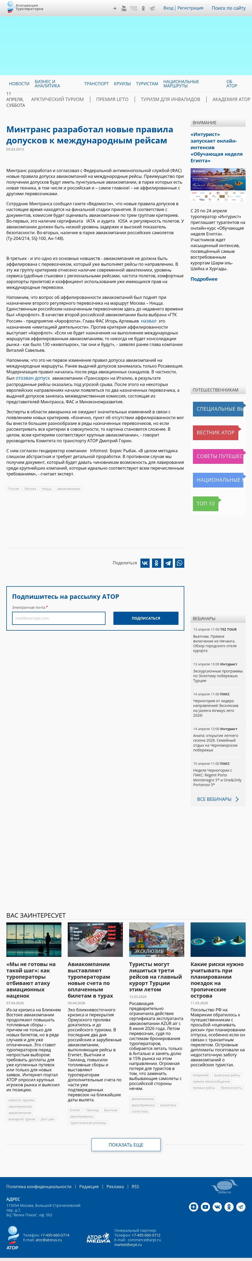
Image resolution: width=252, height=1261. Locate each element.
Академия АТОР (203, 99)
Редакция (80, 1175)
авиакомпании (68, 487)
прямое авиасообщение (211, 1070)
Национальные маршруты (219, 469)
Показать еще (126, 1134)
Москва (30, 487)
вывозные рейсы (227, 1064)
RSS (123, 1175)
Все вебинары (213, 788)
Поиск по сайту (230, 8)
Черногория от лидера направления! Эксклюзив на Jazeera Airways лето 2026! (215, 697)
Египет (75, 1099)
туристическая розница (88, 1112)
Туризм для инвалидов (150, 99)
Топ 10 (201, 493)
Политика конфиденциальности (35, 1175)
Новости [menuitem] (19, 84)
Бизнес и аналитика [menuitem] (47, 84)
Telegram (155, 8)
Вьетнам (110, 1099)
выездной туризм (21, 1108)
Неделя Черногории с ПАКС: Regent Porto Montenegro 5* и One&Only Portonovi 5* (217, 767)
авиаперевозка (20, 1095)
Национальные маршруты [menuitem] (181, 84)
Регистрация (193, 8)
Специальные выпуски (217, 398)
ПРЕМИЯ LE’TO (100, 99)
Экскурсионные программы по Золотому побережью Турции (218, 665)
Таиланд (92, 1099)
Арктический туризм (53, 99)
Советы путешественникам (219, 445)
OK (146, 8)
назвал (148, 320)
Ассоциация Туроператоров (29, 7)
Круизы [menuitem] (122, 84)
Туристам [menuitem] (147, 84)
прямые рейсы (204, 1077)
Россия (13, 487)
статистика (139, 1100)
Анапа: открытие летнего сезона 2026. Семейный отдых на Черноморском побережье (215, 732)
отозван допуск (31, 377)
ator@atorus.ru (49, 1228)
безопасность (231, 1077)
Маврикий (201, 1064)
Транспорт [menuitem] (96, 84)
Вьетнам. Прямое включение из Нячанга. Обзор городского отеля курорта (215, 632)
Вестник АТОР (208, 422)
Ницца (46, 487)
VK (136, 8)
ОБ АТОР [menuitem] (232, 84)
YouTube (126, 8)
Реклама (104, 1175)
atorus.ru (114, 1256)
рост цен (47, 1108)
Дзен (117, 8)
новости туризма (21, 1089)
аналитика (168, 1094)
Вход (171, 8)
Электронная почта (28, 605)
